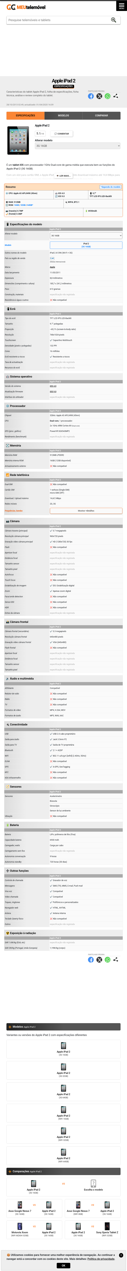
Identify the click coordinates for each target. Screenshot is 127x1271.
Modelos (63, 115)
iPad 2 (86, 245)
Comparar (101, 115)
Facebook (91, 96)
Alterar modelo (43, 140)
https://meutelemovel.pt (25, 7)
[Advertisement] (63, 50)
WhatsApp (107, 96)
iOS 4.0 (53, 386)
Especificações (25, 115)
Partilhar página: (116, 96)
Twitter (99, 96)
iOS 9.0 (53, 391)
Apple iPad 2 (63, 1049)
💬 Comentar (61, 133)
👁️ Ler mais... (63, 176)
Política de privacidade (100, 1259)
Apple (52, 267)
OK (63, 1265)
